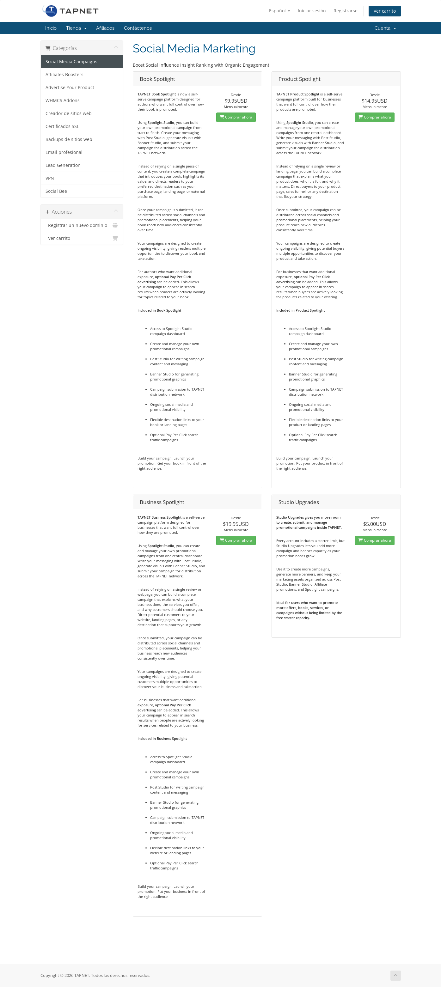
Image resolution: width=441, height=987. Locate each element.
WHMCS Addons (63, 100)
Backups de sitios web (69, 139)
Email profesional (64, 152)
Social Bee (56, 191)
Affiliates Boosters (64, 74)
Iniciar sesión (312, 11)
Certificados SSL (62, 126)
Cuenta (385, 28)
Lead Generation (63, 165)
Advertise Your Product (70, 87)
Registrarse (346, 11)
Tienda (76, 28)
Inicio (51, 28)
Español (279, 11)
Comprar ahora (236, 117)
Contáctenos (138, 28)
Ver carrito (385, 11)
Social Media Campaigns (71, 61)
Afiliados (105, 28)
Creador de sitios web (69, 113)
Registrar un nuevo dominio (82, 225)
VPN (50, 178)
